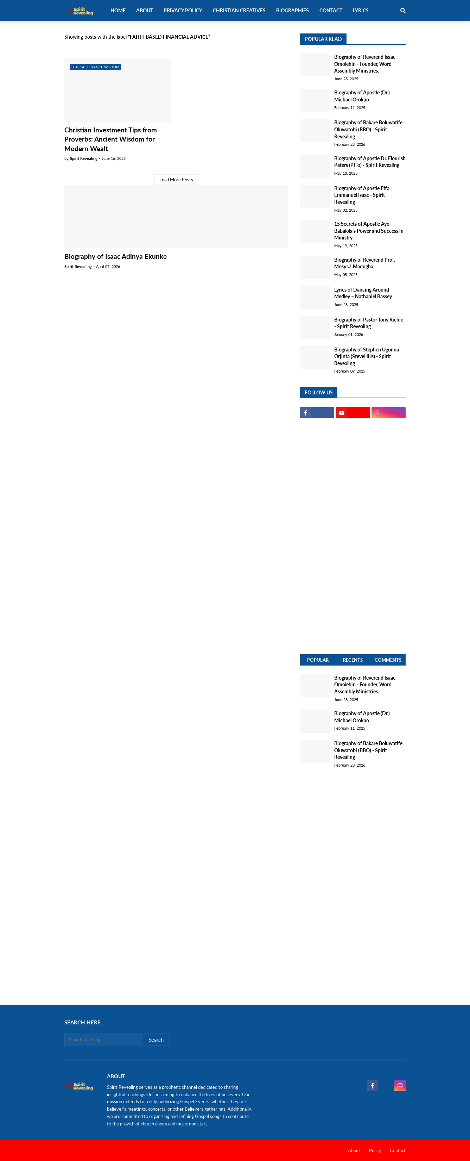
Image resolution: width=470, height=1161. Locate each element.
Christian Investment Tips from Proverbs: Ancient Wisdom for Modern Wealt (110, 139)
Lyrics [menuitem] (361, 10)
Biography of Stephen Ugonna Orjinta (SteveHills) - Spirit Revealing (366, 356)
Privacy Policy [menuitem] (183, 10)
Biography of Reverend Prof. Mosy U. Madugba (364, 263)
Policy (375, 1150)
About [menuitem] (144, 10)
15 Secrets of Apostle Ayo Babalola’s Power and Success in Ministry (369, 231)
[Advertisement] (353, 536)
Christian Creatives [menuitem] (239, 10)
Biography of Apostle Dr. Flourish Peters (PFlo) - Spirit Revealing (370, 161)
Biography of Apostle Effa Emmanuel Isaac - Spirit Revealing (361, 195)
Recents (353, 660)
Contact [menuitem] (330, 10)
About (354, 1150)
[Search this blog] (104, 1039)
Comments (388, 660)
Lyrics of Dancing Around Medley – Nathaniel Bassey (363, 293)
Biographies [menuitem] (292, 10)
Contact (398, 1150)
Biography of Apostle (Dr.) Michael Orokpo (362, 95)
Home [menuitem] (118, 10)
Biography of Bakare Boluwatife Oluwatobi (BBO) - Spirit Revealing (368, 129)
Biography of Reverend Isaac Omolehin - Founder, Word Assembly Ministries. (364, 64)
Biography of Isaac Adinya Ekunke (115, 256)
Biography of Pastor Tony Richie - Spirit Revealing (368, 323)
